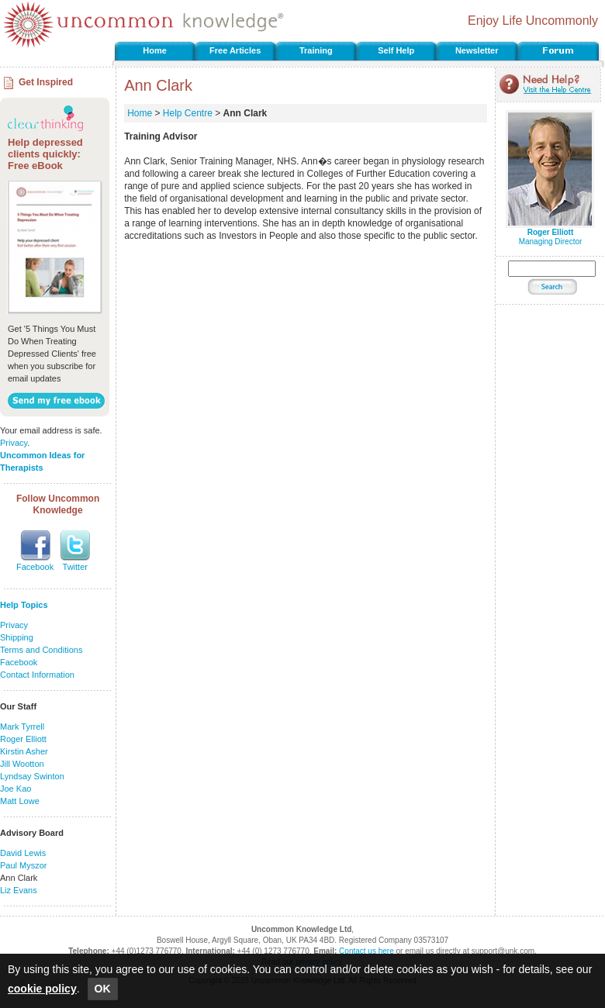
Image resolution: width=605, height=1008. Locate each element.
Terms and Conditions (41, 649)
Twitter (75, 566)
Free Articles (235, 50)
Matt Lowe (20, 801)
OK (103, 988)
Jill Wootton (22, 763)
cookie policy (42, 988)
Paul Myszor (23, 865)
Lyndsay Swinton (32, 776)
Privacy (13, 442)
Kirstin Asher (24, 751)
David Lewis (23, 853)
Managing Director (550, 233)
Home (155, 50)
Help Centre (188, 113)
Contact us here (366, 951)
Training (316, 50)
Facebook (35, 566)
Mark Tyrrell (22, 726)
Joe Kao (15, 788)
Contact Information (37, 674)
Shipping (16, 637)
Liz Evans (18, 890)
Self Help (396, 50)
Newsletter (477, 50)
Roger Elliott (23, 739)
